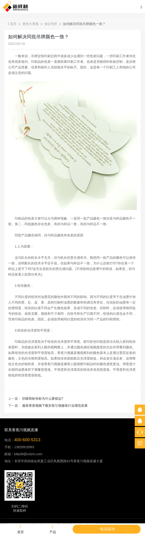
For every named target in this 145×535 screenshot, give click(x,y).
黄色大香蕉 (30, 24)
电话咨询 (107, 529)
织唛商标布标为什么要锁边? (42, 398)
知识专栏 (50, 24)
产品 (53, 529)
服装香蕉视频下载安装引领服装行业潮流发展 (55, 405)
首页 (12, 24)
